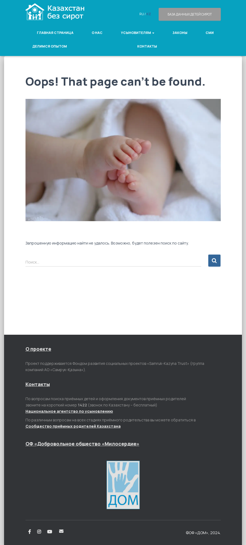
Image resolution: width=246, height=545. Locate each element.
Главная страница (55, 32)
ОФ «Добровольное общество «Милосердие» (82, 443)
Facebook (29, 532)
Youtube (50, 532)
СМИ (210, 32)
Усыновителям (137, 32)
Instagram (39, 532)
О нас (97, 32)
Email (61, 531)
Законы (179, 32)
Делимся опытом (49, 46)
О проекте (38, 349)
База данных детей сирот (190, 14)
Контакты (147, 46)
